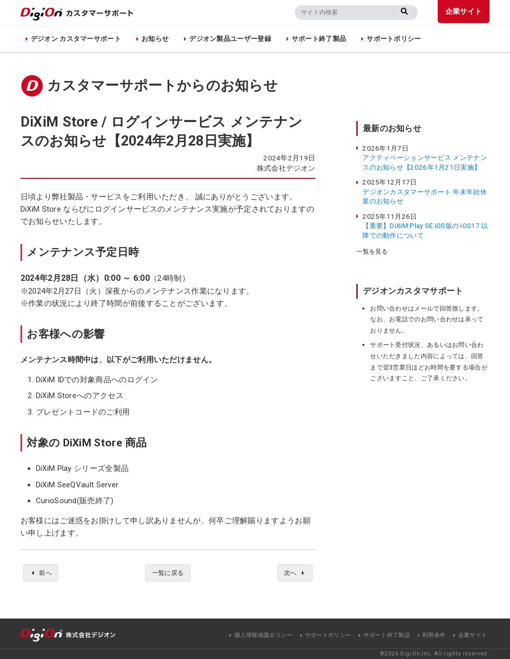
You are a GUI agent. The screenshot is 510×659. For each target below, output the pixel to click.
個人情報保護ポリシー (263, 635)
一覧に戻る (168, 573)
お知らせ (155, 39)
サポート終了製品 (319, 39)
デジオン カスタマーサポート (76, 39)
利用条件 (433, 635)
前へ (47, 573)
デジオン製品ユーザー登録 (230, 39)
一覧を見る (372, 252)
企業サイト (463, 11)
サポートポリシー (393, 39)
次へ (288, 573)
